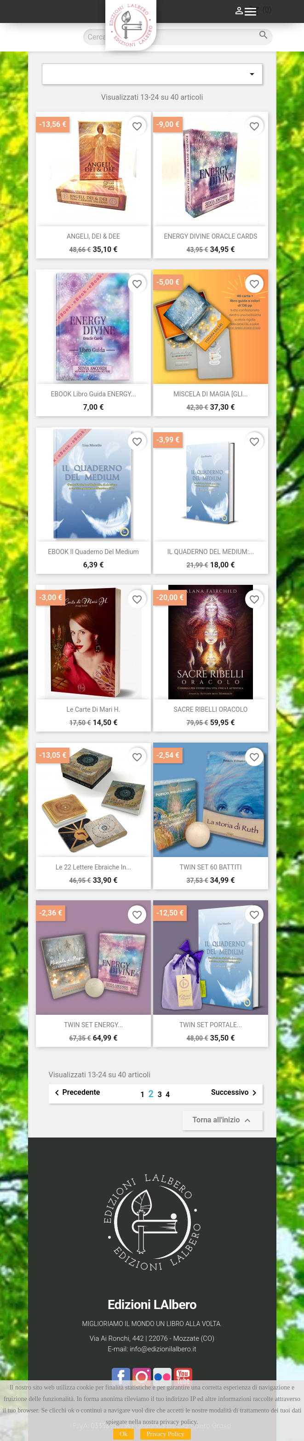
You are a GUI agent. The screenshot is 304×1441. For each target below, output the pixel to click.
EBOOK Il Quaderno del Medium (93, 551)
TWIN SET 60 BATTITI (211, 867)
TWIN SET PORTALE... (210, 1025)
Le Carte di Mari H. (93, 709)
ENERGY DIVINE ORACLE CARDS (211, 236)
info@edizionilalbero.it (163, 1349)
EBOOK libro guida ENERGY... (93, 394)
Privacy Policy (165, 1433)
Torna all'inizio (222, 1120)
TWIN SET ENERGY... (93, 1025)
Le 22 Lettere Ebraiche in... (94, 867)
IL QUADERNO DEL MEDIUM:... (210, 551)
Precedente (76, 1092)
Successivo (235, 1092)
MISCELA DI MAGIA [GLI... (210, 394)
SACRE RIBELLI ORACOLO (211, 709)
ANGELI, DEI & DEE (93, 236)
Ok (123, 1433)
